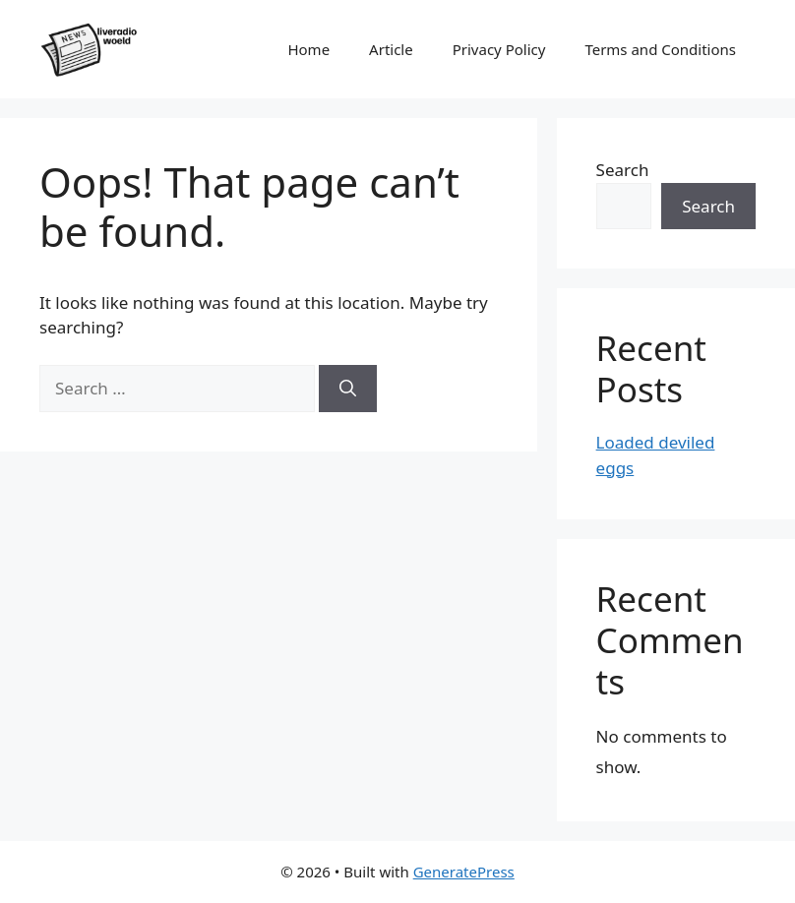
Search (622, 169)
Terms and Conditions (660, 49)
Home (308, 49)
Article (391, 49)
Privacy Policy (499, 49)
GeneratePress (464, 871)
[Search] (348, 388)
